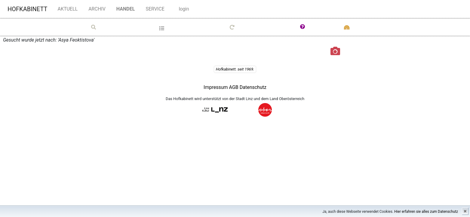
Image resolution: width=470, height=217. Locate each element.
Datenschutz (253, 87)
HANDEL (126, 8)
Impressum (216, 87)
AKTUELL (67, 9)
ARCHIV (97, 9)
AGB (234, 87)
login (184, 8)
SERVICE (155, 8)
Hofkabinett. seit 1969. (235, 69)
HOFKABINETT (27, 9)
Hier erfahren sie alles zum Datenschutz (426, 211)
